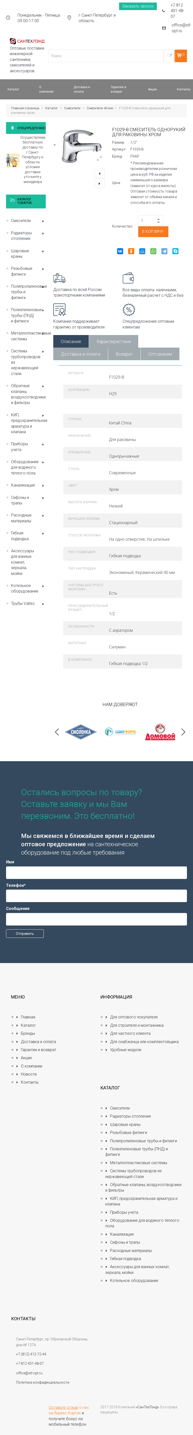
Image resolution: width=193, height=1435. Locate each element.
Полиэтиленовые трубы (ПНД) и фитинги (28, 315)
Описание (71, 341)
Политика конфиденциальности (42, 1382)
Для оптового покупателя (131, 1017)
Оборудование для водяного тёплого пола (28, 467)
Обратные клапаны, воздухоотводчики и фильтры (28, 394)
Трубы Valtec (28, 604)
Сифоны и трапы (28, 500)
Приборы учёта (28, 446)
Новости (26, 1074)
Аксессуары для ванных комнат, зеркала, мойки (22, 562)
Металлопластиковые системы (28, 336)
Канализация (28, 486)
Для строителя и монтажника (134, 1025)
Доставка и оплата (80, 354)
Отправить (25, 934)
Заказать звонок (138, 6)
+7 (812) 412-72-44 (31, 1354)
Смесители (72, 108)
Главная (25, 1017)
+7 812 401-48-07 (177, 11)
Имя (10, 862)
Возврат (124, 354)
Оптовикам (160, 354)
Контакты (27, 1082)
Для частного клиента (128, 1033)
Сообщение (18, 908)
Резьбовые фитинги (28, 271)
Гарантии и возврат (36, 1049)
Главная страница (25, 108)
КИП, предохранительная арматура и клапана (28, 423)
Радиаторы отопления (28, 236)
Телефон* (16, 885)
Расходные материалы (28, 518)
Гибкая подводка (28, 536)
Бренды (25, 1033)
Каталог (51, 108)
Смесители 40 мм (100, 108)
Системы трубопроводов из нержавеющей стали (28, 362)
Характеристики (113, 341)
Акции (24, 1057)
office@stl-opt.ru (181, 28)
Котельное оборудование (28, 588)
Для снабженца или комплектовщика (142, 1041)
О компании (29, 1066)
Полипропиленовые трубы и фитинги (28, 292)
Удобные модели (123, 1049)
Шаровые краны (28, 253)
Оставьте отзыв (63, 1407)
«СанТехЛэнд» (147, 1407)
